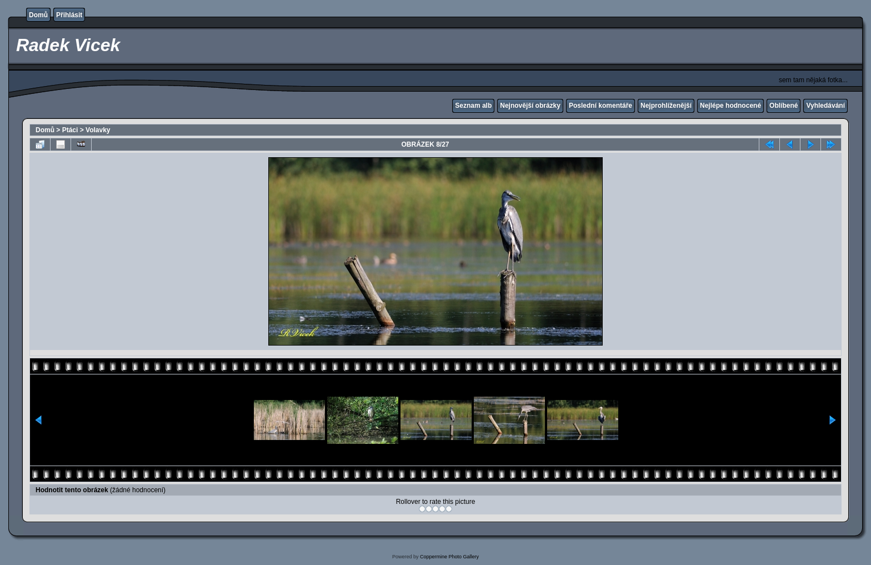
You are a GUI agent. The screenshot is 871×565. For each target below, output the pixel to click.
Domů (38, 15)
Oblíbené (783, 105)
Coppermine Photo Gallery (449, 556)
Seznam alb (473, 105)
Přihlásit (69, 15)
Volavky (98, 130)
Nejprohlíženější (666, 105)
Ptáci (70, 130)
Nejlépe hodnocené (730, 105)
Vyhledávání (825, 105)
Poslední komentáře (600, 105)
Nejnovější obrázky (530, 105)
